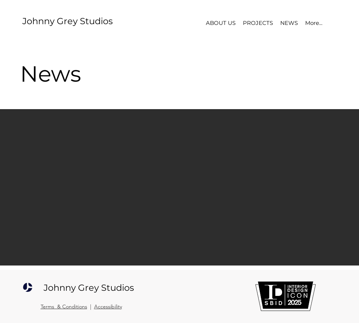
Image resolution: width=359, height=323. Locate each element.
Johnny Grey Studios (67, 21)
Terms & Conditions (64, 306)
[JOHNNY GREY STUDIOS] (27, 287)
